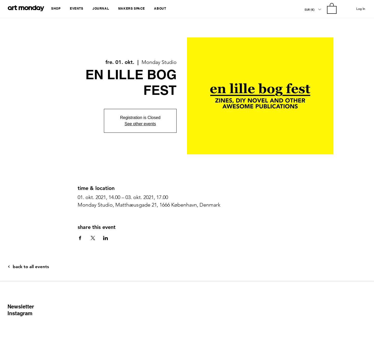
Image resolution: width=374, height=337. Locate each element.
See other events (140, 124)
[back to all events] (44, 266)
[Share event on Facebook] (80, 238)
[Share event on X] (92, 238)
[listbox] (312, 9)
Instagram (20, 313)
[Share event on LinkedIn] (105, 238)
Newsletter (21, 306)
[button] (57, 8)
